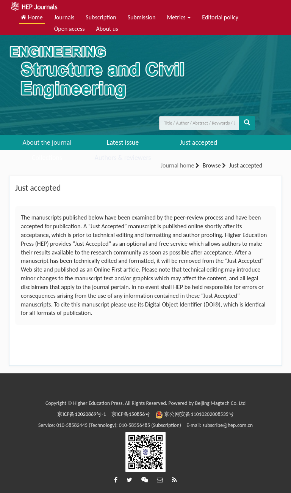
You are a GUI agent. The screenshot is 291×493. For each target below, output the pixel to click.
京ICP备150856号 (130, 414)
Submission (142, 17)
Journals (64, 17)
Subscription (101, 17)
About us (107, 28)
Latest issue (123, 142)
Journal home (177, 165)
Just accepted (198, 142)
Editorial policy (220, 17)
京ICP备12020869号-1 (81, 414)
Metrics (179, 17)
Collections (47, 157)
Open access (69, 28)
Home (32, 17)
